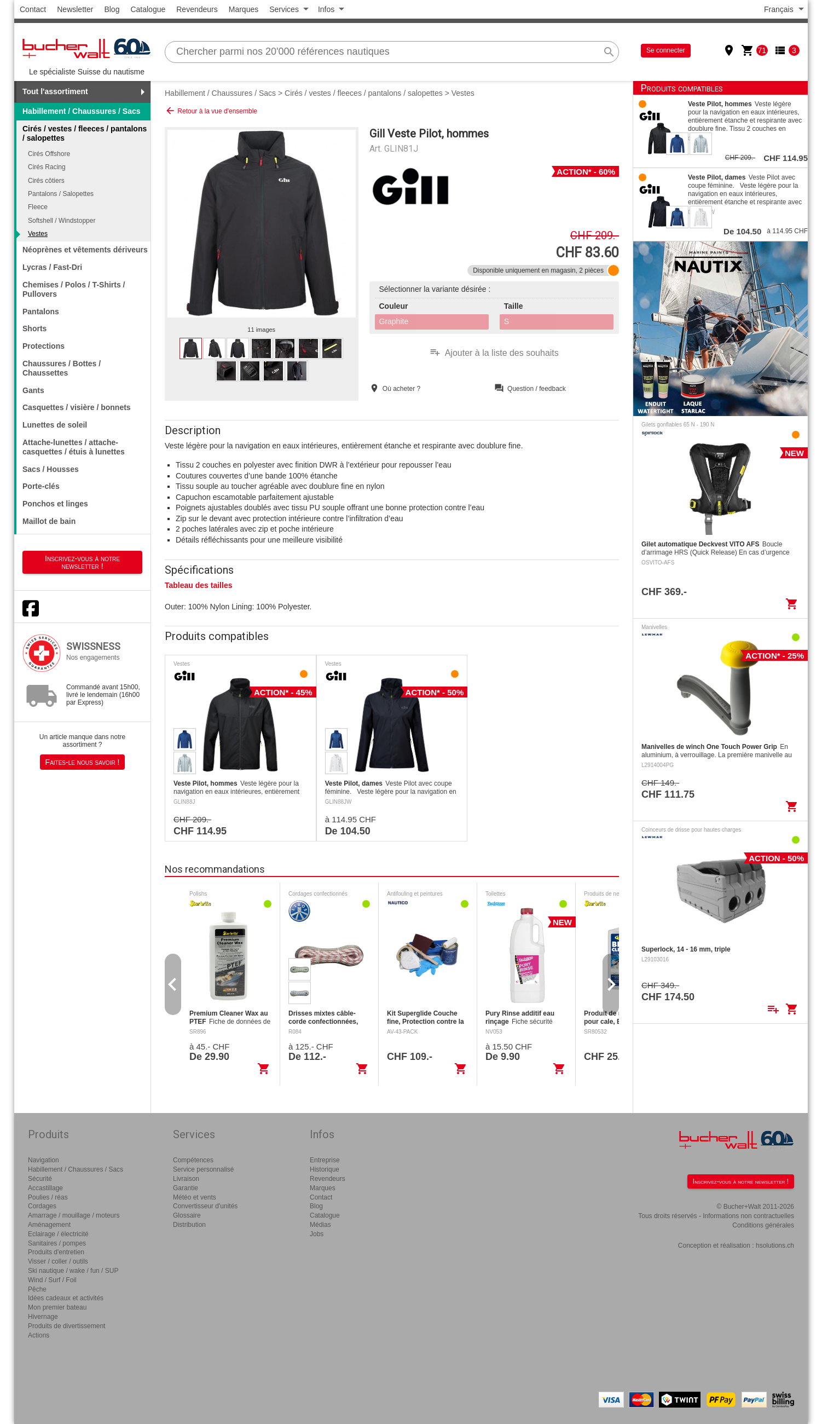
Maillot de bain (49, 521)
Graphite (394, 321)
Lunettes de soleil (54, 424)
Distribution (189, 1225)
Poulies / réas (48, 1197)
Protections (43, 346)
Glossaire (187, 1215)
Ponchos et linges (55, 503)
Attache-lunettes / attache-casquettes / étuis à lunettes (73, 447)
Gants (33, 390)
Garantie (185, 1188)
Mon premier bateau (57, 1307)
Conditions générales (763, 1225)
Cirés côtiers (46, 181)
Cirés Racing (47, 167)
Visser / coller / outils (58, 1261)
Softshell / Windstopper (61, 220)
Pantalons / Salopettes (61, 194)
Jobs (316, 1234)
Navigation (43, 1160)
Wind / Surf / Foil (52, 1280)
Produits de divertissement (66, 1326)
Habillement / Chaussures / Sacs (81, 111)
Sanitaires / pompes (57, 1243)
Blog (111, 9)
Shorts (34, 328)
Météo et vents (194, 1197)
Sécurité (40, 1179)
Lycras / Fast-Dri (52, 267)
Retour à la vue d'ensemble (211, 110)
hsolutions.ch (775, 1245)
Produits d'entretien (56, 1252)
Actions (38, 1335)
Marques (243, 9)
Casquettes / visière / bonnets (76, 407)
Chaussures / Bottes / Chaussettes (61, 368)
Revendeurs (197, 9)
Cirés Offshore (49, 154)
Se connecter (665, 50)
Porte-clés (41, 486)
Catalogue (147, 9)
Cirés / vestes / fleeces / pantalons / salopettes (364, 93)
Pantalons (40, 311)
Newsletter (75, 9)
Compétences (193, 1160)
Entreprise (325, 1160)
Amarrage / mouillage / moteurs (73, 1215)
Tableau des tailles (198, 585)
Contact (33, 9)
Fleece (38, 207)
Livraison (186, 1179)
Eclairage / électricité (58, 1234)
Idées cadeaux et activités (65, 1298)
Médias (320, 1225)
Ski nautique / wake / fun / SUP (73, 1271)
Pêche (37, 1289)
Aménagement (49, 1225)
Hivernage (43, 1317)
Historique (324, 1169)
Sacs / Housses (50, 469)
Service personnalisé (203, 1169)
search (609, 52)
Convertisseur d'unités (205, 1206)
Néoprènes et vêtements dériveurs (85, 249)
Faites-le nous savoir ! (82, 762)
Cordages (42, 1206)
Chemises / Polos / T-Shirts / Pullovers (73, 289)
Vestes (38, 234)
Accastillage (45, 1188)
